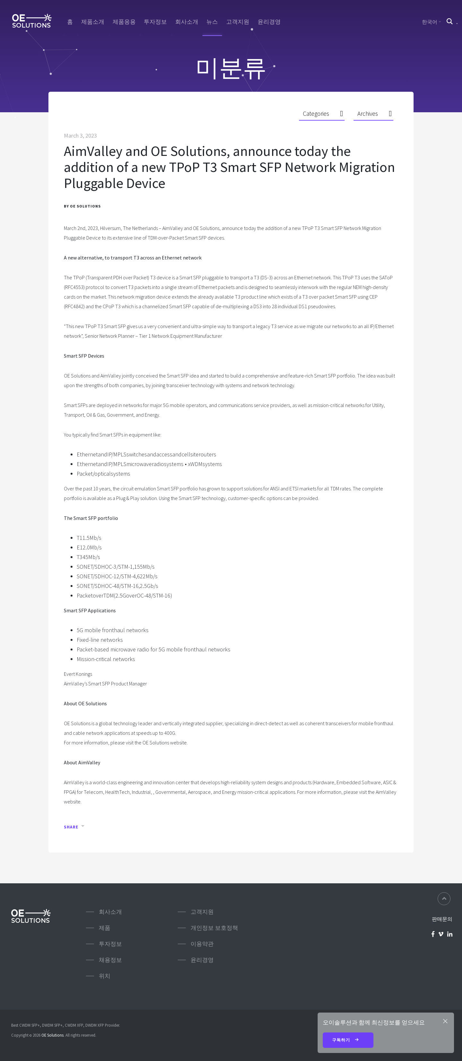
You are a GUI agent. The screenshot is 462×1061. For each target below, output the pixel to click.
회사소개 (186, 21)
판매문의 (442, 919)
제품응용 (124, 21)
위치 (104, 976)
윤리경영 (269, 21)
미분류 (231, 67)
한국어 (429, 22)
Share (71, 827)
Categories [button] (316, 113)
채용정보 (110, 959)
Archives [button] (367, 113)
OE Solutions (52, 1035)
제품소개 (92, 21)
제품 (104, 927)
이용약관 (202, 943)
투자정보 (155, 21)
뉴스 (212, 21)
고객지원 (237, 21)
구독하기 (348, 1040)
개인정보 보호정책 (214, 927)
